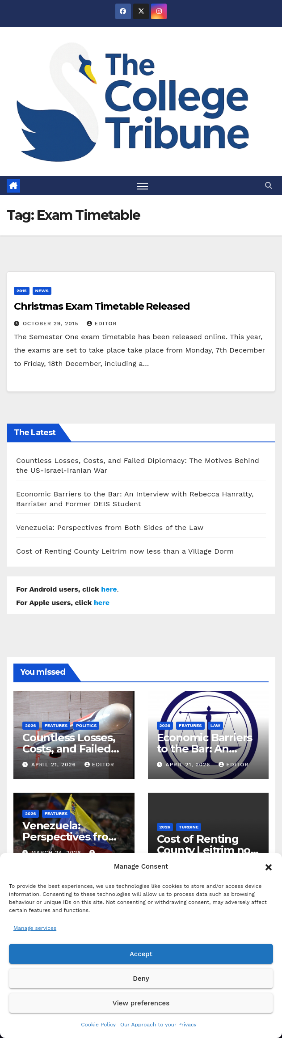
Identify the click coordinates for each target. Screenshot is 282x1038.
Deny (141, 979)
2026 (30, 725)
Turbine (188, 826)
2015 (22, 290)
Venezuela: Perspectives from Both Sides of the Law (109, 527)
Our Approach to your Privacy (158, 1024)
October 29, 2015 (52, 323)
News (42, 290)
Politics (86, 725)
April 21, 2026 (54, 764)
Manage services (34, 928)
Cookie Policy (98, 1024)
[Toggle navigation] (142, 185)
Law (215, 725)
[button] (268, 866)
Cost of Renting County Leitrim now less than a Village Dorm (125, 551)
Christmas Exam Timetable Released (102, 306)
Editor (102, 323)
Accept (141, 954)
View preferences (141, 1003)
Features (56, 725)
